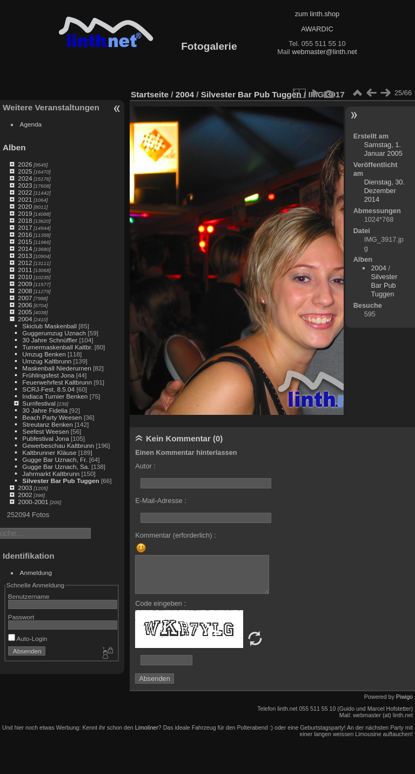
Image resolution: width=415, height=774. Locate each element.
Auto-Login (28, 638)
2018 (25, 220)
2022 (25, 192)
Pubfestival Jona (45, 438)
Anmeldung (36, 572)
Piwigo (404, 696)
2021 (25, 199)
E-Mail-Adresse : (160, 501)
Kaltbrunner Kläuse (49, 452)
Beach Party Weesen (52, 417)
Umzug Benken (43, 354)
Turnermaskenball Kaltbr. (57, 346)
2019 (25, 213)
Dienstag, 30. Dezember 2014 (384, 190)
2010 (25, 276)
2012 (25, 262)
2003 (25, 487)
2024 (25, 178)
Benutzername (29, 596)
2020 (25, 206)
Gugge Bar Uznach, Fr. (54, 459)
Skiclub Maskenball (49, 325)
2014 (25, 248)
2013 (25, 255)
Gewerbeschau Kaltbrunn (58, 445)
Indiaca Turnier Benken (55, 396)
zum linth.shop (317, 14)
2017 (25, 227)
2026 (25, 164)
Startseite (150, 94)
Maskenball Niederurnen (56, 368)
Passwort (21, 616)
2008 (25, 290)
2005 (25, 311)
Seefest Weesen (45, 431)
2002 (25, 494)
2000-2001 (33, 501)
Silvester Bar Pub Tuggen (60, 480)
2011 (25, 269)
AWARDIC (317, 29)
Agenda (31, 124)
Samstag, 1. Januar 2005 (383, 149)
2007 (25, 297)
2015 (25, 241)
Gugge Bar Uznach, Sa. (55, 466)
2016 (25, 234)
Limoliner (146, 727)
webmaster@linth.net (324, 52)
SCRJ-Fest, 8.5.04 (48, 389)
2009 (25, 283)
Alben (14, 147)
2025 (25, 171)
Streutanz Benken (47, 424)
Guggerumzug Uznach (54, 332)
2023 (25, 185)
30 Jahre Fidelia (45, 410)
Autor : (145, 466)
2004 (25, 318)
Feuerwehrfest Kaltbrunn (57, 382)
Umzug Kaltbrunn (46, 361)
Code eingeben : (160, 603)
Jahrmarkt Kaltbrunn (50, 473)
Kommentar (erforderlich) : (175, 535)
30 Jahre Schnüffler (49, 339)
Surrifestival (38, 403)
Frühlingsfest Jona (48, 375)
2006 (25, 304)
